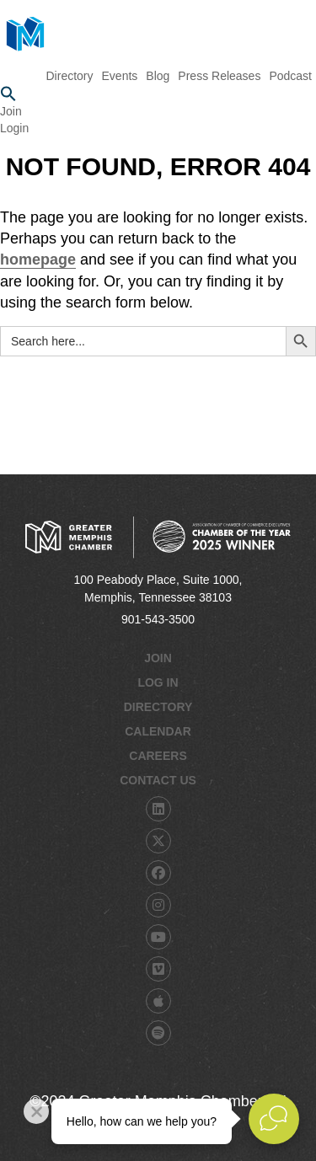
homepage (38, 259)
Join (11, 111)
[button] (158, 94)
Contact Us (158, 780)
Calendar (158, 731)
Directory (158, 707)
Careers (157, 755)
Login (14, 128)
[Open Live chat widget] (274, 1119)
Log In (157, 682)
